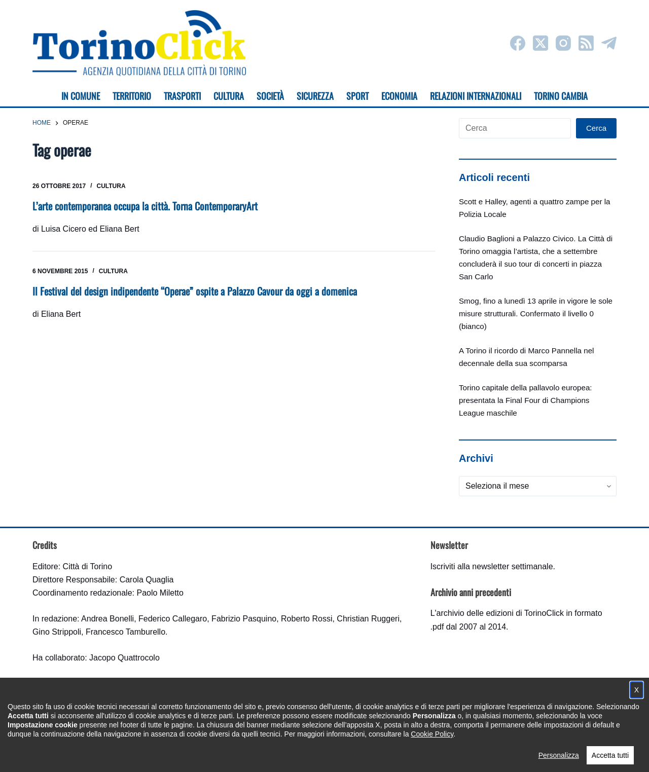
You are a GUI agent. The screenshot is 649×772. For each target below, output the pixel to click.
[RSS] (586, 43)
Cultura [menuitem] (228, 95)
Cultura (111, 186)
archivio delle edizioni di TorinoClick (500, 613)
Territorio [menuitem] (132, 95)
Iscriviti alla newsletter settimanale (491, 566)
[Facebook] (517, 43)
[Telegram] (609, 43)
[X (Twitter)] (540, 43)
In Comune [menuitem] (80, 95)
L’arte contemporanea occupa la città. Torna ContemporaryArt (145, 205)
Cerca (596, 128)
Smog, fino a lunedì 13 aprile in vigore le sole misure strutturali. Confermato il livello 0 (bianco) (535, 313)
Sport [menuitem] (357, 95)
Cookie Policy (432, 752)
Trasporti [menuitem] (182, 95)
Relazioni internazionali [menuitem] (475, 95)
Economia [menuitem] (399, 95)
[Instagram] (563, 43)
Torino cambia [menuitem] (561, 95)
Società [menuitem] (270, 95)
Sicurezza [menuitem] (315, 95)
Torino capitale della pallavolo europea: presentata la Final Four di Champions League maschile (525, 400)
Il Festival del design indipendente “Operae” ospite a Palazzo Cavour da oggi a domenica (194, 291)
